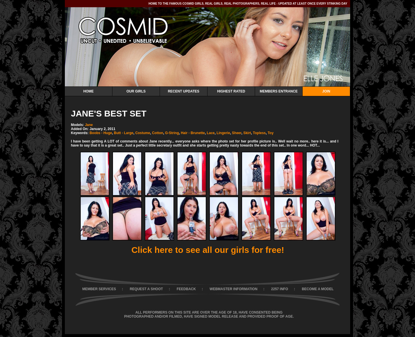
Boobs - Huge (101, 133)
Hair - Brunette (193, 133)
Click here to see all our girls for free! (207, 250)
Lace (210, 133)
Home (88, 91)
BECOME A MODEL (317, 289)
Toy (270, 133)
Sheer (237, 133)
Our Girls (136, 91)
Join (326, 91)
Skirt (247, 133)
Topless (259, 133)
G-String (172, 133)
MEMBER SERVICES (99, 289)
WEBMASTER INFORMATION (233, 289)
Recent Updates (183, 91)
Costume (142, 133)
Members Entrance (278, 91)
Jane (89, 125)
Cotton (157, 133)
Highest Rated (231, 91)
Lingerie (223, 133)
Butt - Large (123, 133)
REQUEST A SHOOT (146, 289)
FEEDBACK (186, 289)
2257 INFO (279, 289)
